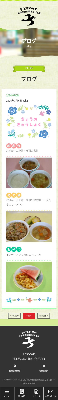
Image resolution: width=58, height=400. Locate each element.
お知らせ (36, 393)
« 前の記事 (14, 316)
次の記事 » (43, 316)
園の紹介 (22, 393)
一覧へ (29, 316)
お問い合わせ (51, 393)
